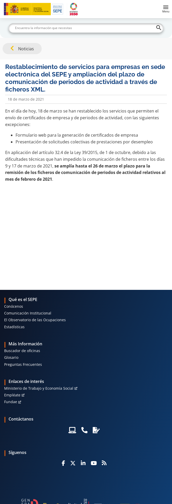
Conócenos (13, 306)
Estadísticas (14, 326)
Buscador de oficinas (22, 350)
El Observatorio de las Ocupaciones (35, 319)
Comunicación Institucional (27, 313)
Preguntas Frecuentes (23, 364)
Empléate (12, 395)
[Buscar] (86, 28)
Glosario (11, 357)
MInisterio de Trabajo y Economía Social (38, 388)
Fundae (10, 401)
